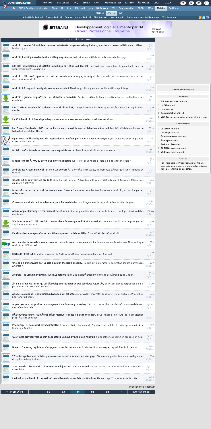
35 (151, 128)
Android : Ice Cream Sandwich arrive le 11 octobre (72, 275)
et (169, 101)
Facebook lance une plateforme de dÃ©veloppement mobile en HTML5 (65, 233)
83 (63, 392)
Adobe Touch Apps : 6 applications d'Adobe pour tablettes (78, 296)
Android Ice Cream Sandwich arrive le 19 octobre (78, 171)
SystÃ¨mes (174, 8)
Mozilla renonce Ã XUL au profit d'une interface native (71, 161)
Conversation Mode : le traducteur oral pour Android (73, 202)
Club (167, 2)
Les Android (170, 132)
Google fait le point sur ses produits (78, 182)
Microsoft (80, 8)
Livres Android (116, 17)
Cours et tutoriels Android (78, 17)
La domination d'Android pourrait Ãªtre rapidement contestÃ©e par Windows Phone (74, 378)
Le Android (170, 129)
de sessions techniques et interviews (184, 117)
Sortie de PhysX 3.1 (62, 254)
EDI (113, 8)
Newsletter (113, 2)
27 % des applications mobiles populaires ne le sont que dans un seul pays (78, 358)
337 (151, 367)
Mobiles (161, 8)
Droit (157, 2)
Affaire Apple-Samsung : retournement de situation (78, 213)
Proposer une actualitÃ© (141, 387)
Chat (97, 2)
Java (90, 8)
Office (150, 8)
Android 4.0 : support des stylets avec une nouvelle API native (70, 88)
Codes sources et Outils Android (143, 17)
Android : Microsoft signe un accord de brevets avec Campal (78, 78)
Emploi (129, 2)
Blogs (86, 2)
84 (78, 392)
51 (151, 46)
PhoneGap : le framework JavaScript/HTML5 (78, 327)
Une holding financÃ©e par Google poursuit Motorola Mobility (78, 265)
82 (48, 392)
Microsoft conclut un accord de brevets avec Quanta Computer (78, 192)
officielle (173, 113)
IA (62, 8)
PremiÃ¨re (14, 392)
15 (151, 201)
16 (151, 377)
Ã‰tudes (144, 2)
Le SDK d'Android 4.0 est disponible (62, 119)
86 (107, 392)
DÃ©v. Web (102, 8)
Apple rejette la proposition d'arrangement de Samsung (78, 306)
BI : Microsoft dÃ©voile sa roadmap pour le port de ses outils (63, 150)
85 (92, 392)
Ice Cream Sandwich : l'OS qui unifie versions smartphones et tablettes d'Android (78, 130)
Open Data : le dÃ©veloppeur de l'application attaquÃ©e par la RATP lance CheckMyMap (78, 140)
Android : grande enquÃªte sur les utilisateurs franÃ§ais (78, 99)
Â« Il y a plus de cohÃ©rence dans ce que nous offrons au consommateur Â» (78, 244)
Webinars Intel (169, 17)
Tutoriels (63, 2)
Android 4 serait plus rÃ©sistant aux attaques (69, 57)
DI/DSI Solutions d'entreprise (33, 8)
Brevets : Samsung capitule (74, 347)
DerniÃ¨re (141, 392)
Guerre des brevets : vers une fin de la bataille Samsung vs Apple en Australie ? (77, 337)
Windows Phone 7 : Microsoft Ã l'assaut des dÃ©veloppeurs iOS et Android (78, 223)
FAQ (76, 2)
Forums (47, 2)
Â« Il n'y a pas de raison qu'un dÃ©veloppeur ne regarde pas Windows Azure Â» (78, 285)
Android (111, 13)
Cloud (54, 8)
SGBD (141, 8)
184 (151, 211)
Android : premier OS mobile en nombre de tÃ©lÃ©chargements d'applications (78, 47)
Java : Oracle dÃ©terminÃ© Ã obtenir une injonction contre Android (78, 368)
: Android (173, 148)
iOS (121, 13)
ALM (69, 8)
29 (151, 284)
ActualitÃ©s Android (32, 17)
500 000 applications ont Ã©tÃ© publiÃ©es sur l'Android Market (78, 68)
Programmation (126, 8)
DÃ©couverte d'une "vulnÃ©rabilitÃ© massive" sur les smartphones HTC (78, 316)
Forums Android (54, 17)
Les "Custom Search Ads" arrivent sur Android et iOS (78, 109)
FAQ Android (100, 17)
